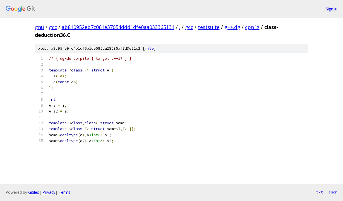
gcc (53, 27)
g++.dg (232, 27)
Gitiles (33, 192)
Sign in (331, 8)
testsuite (209, 27)
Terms (64, 192)
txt (319, 192)
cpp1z (252, 27)
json (332, 192)
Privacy (48, 192)
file (149, 48)
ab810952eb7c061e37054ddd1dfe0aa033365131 (118, 27)
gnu (39, 27)
